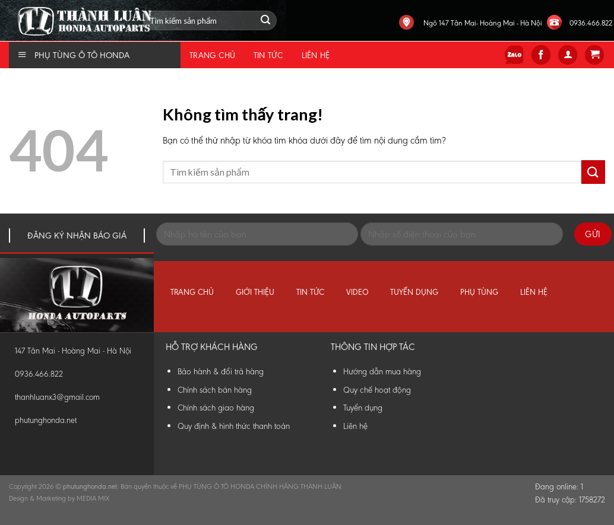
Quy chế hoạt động (377, 389)
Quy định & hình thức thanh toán (234, 426)
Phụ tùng (479, 292)
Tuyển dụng (414, 292)
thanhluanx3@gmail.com (57, 397)
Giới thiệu (255, 292)
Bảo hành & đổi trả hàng (221, 371)
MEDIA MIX (93, 498)
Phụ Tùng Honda (3, 0)
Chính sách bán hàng (215, 389)
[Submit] (593, 171)
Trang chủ (212, 55)
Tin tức (269, 55)
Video (357, 292)
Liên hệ (316, 55)
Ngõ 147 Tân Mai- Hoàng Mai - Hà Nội (482, 22)
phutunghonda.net (46, 420)
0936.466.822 (590, 22)
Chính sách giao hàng (216, 407)
